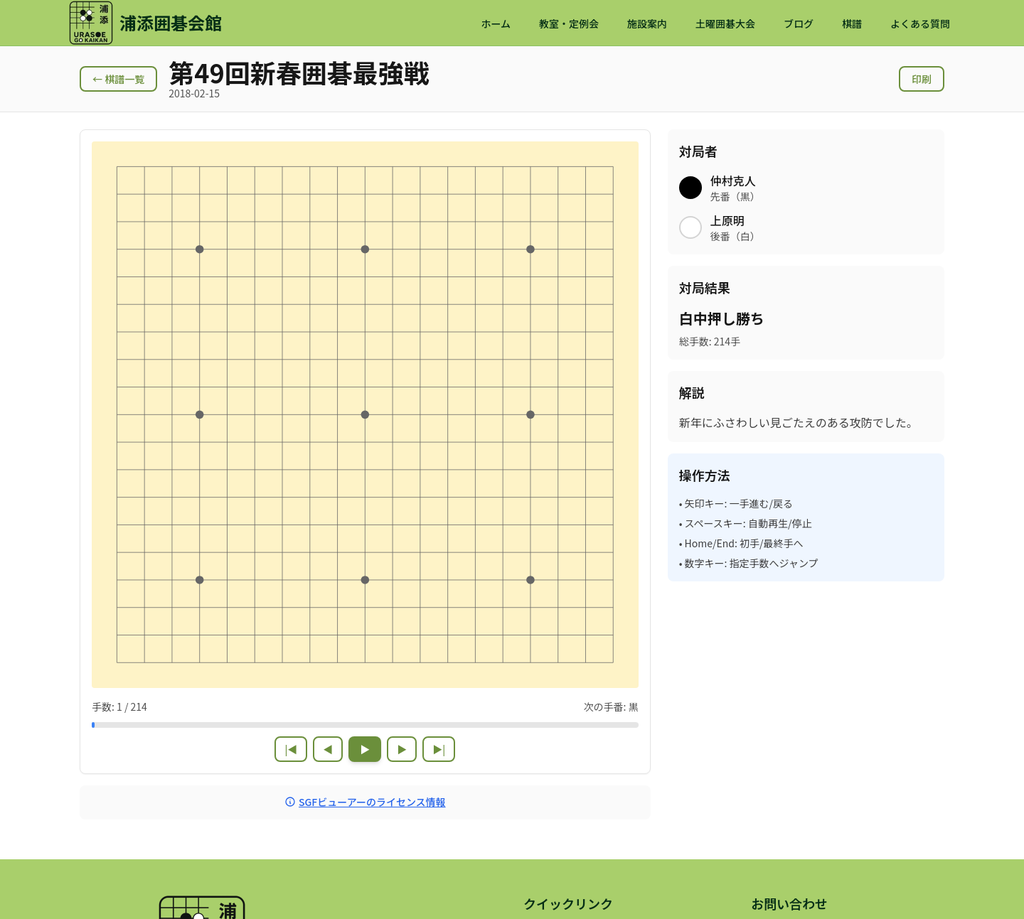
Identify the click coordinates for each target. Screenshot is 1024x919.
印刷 (922, 79)
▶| (438, 749)
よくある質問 (920, 23)
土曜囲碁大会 (725, 23)
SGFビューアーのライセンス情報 (365, 802)
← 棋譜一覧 (118, 79)
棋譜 (852, 23)
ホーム (496, 23)
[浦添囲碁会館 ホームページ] (145, 22)
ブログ (799, 23)
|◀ (290, 749)
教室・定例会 (569, 23)
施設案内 (647, 23)
